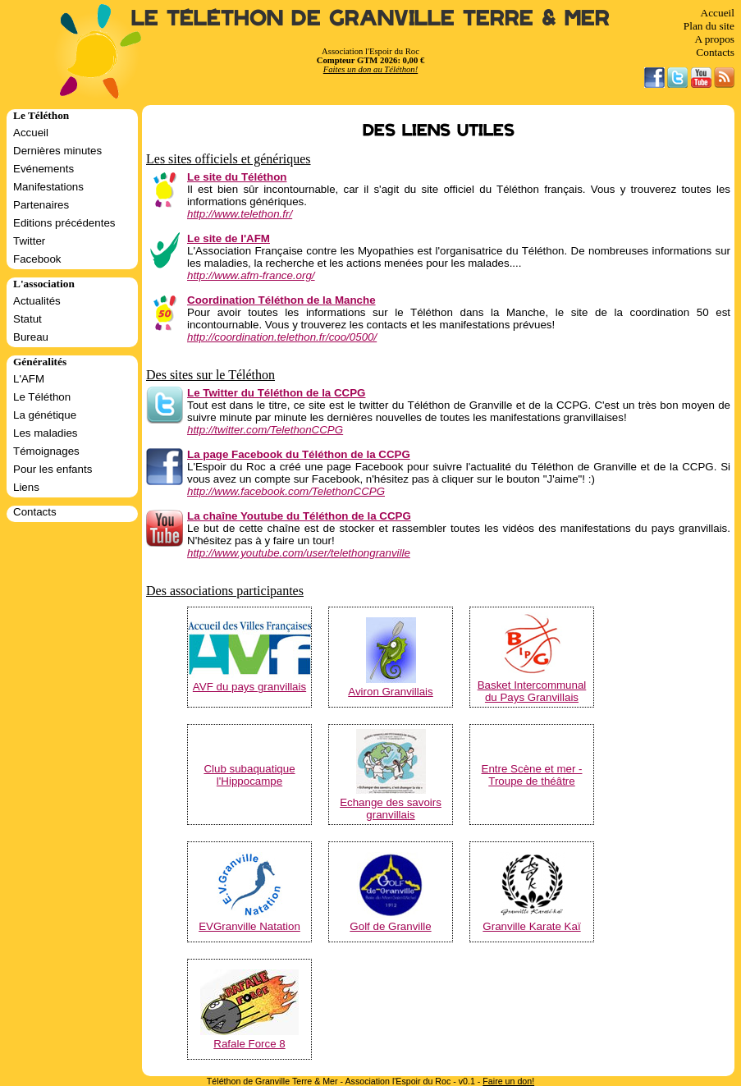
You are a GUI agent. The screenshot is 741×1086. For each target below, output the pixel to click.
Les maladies (45, 433)
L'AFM (28, 379)
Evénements (43, 169)
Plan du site (709, 26)
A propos (714, 39)
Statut (27, 319)
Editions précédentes (64, 223)
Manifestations (48, 187)
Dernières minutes (57, 150)
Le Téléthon (42, 397)
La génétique (44, 415)
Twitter (29, 241)
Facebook (37, 259)
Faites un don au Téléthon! (370, 69)
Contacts (715, 52)
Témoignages (46, 451)
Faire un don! (508, 1081)
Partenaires (41, 205)
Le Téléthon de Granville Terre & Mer (370, 18)
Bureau (30, 337)
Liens (26, 487)
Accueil (717, 13)
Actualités (37, 301)
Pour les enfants (52, 469)
